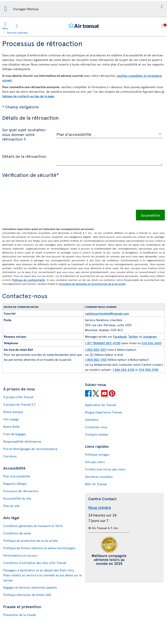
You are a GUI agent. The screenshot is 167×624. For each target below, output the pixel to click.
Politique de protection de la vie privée (30, 540)
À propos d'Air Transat (18, 397)
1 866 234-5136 (123, 369)
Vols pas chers (95, 462)
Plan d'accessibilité (16, 476)
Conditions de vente (17, 533)
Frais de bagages (14, 434)
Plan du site (11, 506)
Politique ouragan (97, 454)
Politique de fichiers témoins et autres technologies (39, 548)
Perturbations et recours (20, 555)
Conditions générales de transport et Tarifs (33, 526)
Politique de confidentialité (28, 280)
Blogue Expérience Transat (103, 412)
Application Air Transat (100, 405)
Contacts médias (96, 434)
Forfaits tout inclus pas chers (105, 469)
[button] (162, 6)
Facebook (120, 336)
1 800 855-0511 (96, 349)
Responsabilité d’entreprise (22, 441)
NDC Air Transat (96, 484)
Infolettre (91, 420)
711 (91, 354)
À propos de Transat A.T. (19, 404)
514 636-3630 (152, 343)
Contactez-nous (96, 427)
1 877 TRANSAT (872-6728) (102, 343)
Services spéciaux (17, 32)
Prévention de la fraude (19, 615)
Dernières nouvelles (99, 477)
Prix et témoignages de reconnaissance (30, 449)
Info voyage (11, 419)
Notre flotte (11, 426)
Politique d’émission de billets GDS (27, 595)
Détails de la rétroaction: (24, 156)
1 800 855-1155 (96, 359)
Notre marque (13, 412)
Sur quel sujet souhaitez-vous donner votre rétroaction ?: (24, 134)
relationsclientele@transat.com (107, 313)
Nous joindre (99, 507)
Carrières (10, 456)
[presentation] (35, 199)
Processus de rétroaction (20, 491)
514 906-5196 (148, 369)
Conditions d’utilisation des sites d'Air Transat (34, 563)
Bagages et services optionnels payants (30, 587)
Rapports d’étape (15, 483)
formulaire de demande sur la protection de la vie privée (92, 283)
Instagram (150, 336)
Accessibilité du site (17, 498)
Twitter (133, 336)
